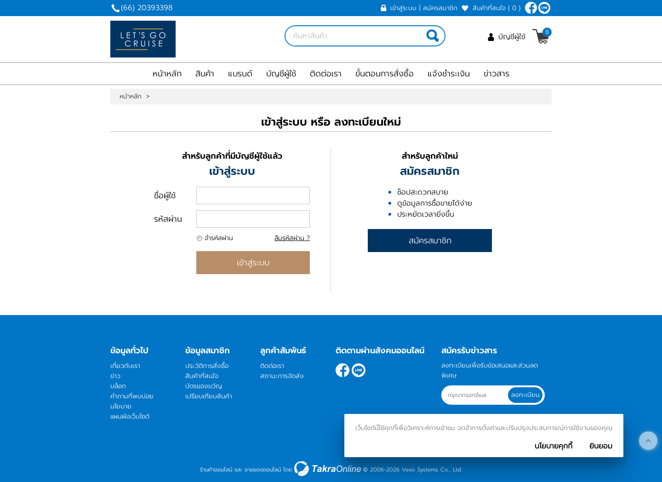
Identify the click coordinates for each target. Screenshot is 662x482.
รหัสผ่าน (168, 218)
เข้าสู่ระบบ (403, 8)
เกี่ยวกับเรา (125, 366)
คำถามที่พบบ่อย (132, 396)
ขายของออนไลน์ (263, 469)
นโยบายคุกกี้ (553, 446)
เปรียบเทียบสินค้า (208, 396)
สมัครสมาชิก (440, 8)
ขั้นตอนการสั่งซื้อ (384, 73)
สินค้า (204, 73)
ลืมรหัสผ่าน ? (292, 238)
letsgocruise (544, 8)
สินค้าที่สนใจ (496, 8)
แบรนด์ (240, 73)
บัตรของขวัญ (203, 386)
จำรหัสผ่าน (219, 238)
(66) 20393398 (146, 7)
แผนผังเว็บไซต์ (129, 416)
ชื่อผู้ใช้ (165, 195)
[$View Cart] (540, 36)
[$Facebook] (531, 8)
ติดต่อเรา (326, 73)
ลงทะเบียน (526, 395)
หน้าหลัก (167, 73)
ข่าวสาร (496, 73)
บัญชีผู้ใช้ (511, 36)
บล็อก (118, 386)
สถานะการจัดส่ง (282, 376)
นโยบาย (120, 406)
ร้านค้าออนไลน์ (216, 469)
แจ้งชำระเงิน (449, 73)
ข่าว (115, 376)
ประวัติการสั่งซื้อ (206, 366)
